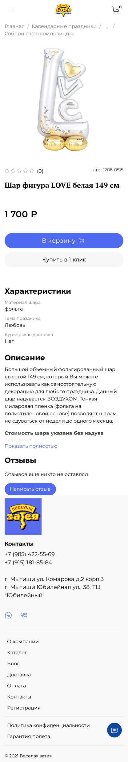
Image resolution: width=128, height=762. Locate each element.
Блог (13, 664)
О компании (23, 641)
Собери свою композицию (39, 34)
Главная (15, 26)
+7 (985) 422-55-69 (30, 554)
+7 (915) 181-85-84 (28, 562)
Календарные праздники (64, 26)
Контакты (19, 697)
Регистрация (24, 708)
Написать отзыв (30, 489)
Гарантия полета (28, 736)
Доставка (19, 675)
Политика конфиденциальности (48, 725)
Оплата (16, 686)
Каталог (17, 653)
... (107, 26)
